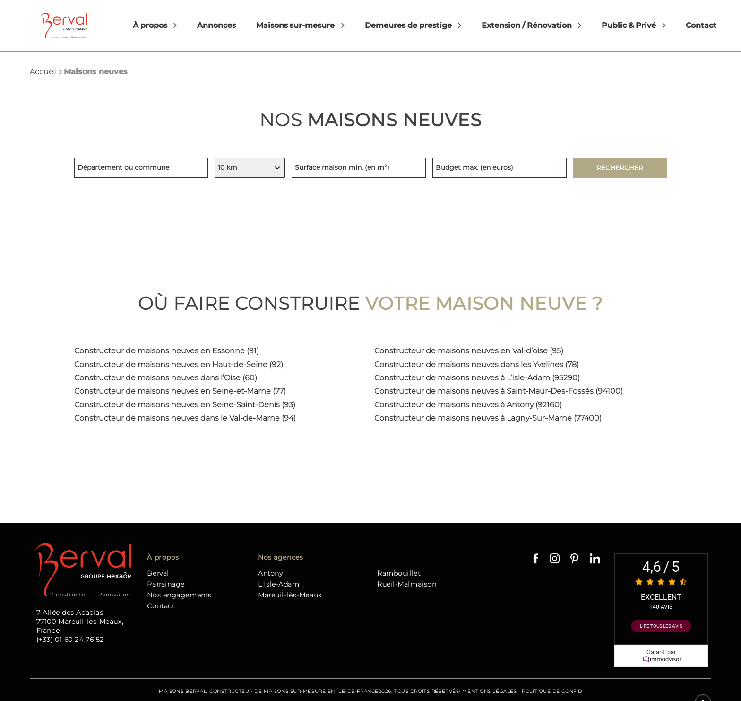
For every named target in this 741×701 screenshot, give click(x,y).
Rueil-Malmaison (406, 584)
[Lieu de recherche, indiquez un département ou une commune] (141, 168)
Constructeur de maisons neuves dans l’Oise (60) (165, 377)
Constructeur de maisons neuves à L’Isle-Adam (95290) (477, 377)
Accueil (43, 71)
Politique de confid (552, 691)
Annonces (216, 25)
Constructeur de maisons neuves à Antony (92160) (468, 404)
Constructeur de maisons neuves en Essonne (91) (166, 350)
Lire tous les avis (661, 626)
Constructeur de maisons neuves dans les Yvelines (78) (476, 364)
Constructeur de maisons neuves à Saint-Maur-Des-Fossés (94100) (498, 390)
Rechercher (619, 168)
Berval (158, 573)
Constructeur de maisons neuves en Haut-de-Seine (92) (178, 364)
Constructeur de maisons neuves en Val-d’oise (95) (468, 350)
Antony (270, 573)
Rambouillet (398, 573)
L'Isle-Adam (278, 584)
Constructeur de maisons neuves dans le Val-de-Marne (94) (185, 417)
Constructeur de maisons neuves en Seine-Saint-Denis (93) (184, 404)
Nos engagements (179, 595)
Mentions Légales (489, 691)
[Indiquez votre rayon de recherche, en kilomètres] (250, 168)
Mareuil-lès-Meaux (290, 595)
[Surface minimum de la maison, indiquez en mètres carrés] (359, 168)
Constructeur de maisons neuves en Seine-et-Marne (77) (180, 390)
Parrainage (166, 584)
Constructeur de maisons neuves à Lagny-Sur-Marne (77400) (488, 417)
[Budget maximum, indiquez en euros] (499, 168)
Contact (701, 25)
